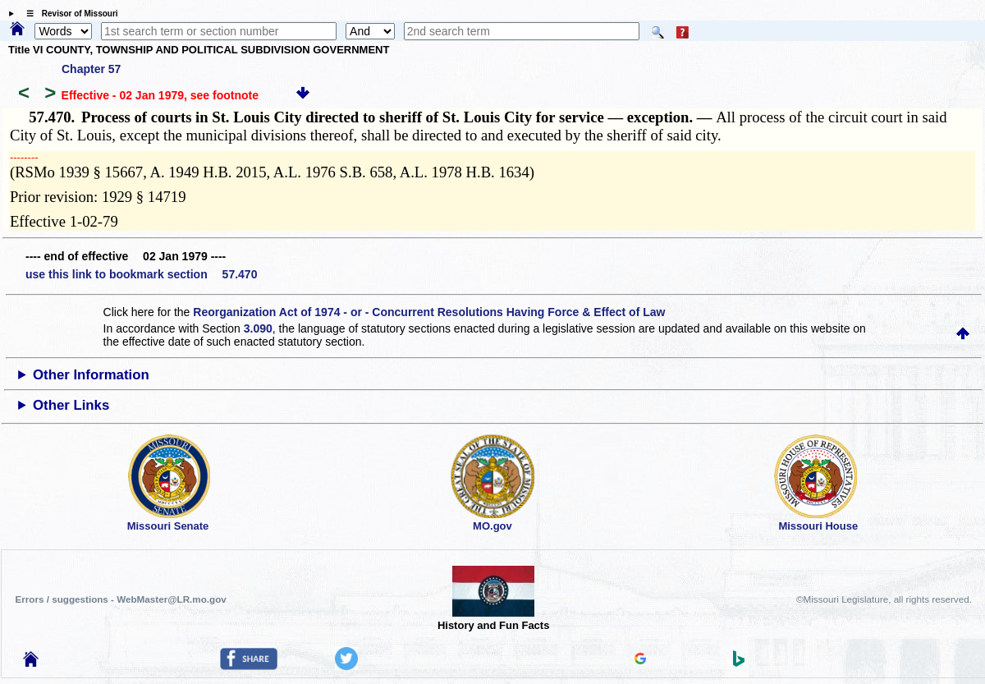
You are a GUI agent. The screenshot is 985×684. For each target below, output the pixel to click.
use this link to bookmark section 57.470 (141, 274)
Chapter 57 (91, 69)
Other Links (71, 405)
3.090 (258, 328)
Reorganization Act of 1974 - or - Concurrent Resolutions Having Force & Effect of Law (429, 312)
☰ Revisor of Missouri (68, 13)
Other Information (91, 375)
